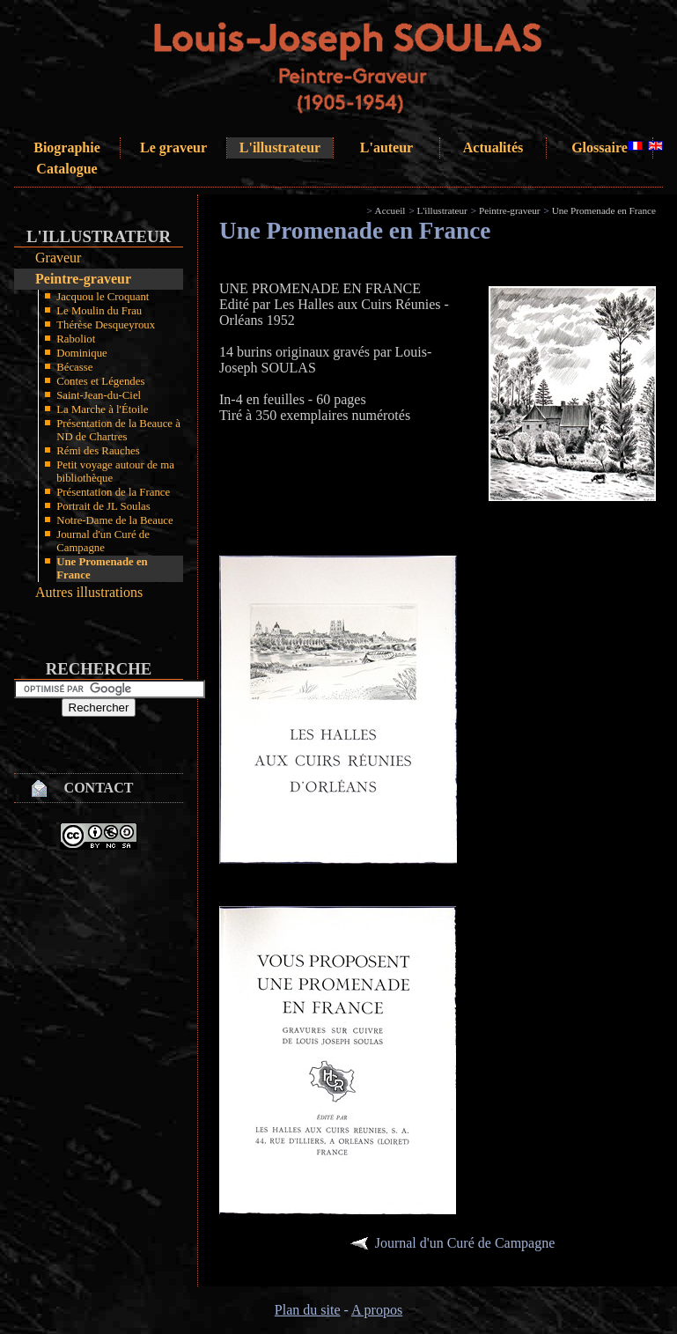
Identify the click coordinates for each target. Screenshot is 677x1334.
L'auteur (386, 147)
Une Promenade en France (102, 568)
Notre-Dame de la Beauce (114, 520)
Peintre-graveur (83, 278)
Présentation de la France (113, 492)
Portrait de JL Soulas (103, 506)
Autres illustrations (89, 592)
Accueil (390, 210)
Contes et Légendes (100, 381)
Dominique (81, 353)
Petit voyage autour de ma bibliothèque (115, 471)
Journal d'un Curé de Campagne (103, 541)
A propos (376, 1309)
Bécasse (74, 367)
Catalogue (66, 168)
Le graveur (173, 147)
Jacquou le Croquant (102, 297)
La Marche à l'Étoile (102, 409)
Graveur (58, 257)
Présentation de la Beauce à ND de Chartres (118, 430)
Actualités (493, 147)
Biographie (66, 147)
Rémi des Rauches (98, 451)
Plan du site (308, 1309)
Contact (99, 787)
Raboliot (75, 339)
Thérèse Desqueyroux (105, 325)
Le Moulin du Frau (99, 311)
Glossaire (599, 147)
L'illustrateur (279, 147)
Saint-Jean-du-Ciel (98, 395)
